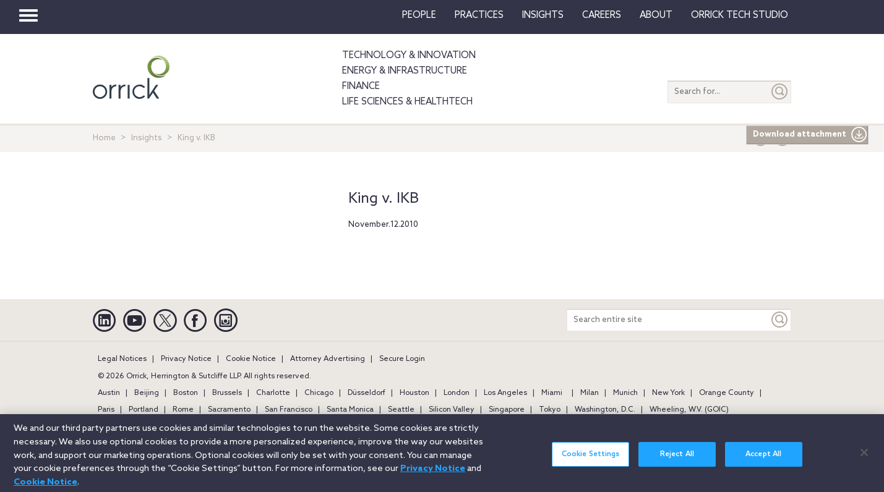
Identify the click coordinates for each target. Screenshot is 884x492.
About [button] (656, 15)
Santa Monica (350, 409)
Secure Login (402, 359)
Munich (625, 393)
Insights (146, 138)
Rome (183, 409)
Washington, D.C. (605, 409)
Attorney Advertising (327, 359)
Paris (106, 409)
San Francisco (288, 409)
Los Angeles (505, 393)
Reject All (677, 460)
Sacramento (229, 409)
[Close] (864, 458)
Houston (414, 393)
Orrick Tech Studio (739, 15)
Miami (551, 393)
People (419, 15)
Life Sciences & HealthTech (407, 102)
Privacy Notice (186, 359)
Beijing (146, 393)
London (457, 393)
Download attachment (810, 135)
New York (668, 393)
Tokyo (549, 409)
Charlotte (273, 393)
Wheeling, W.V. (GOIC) (689, 409)
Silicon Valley (451, 409)
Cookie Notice (251, 359)
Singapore (507, 409)
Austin (109, 393)
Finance (361, 86)
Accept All (763, 460)
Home (104, 138)
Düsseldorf (366, 393)
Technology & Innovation (409, 55)
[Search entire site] (668, 319)
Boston (185, 393)
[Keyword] (780, 319)
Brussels (227, 393)
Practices (479, 15)
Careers (601, 15)
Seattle (401, 409)
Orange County (726, 393)
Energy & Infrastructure (404, 71)
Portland (143, 409)
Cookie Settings (591, 460)
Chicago (318, 393)
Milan (589, 393)
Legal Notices (122, 359)
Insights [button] (543, 15)
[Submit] (780, 91)
